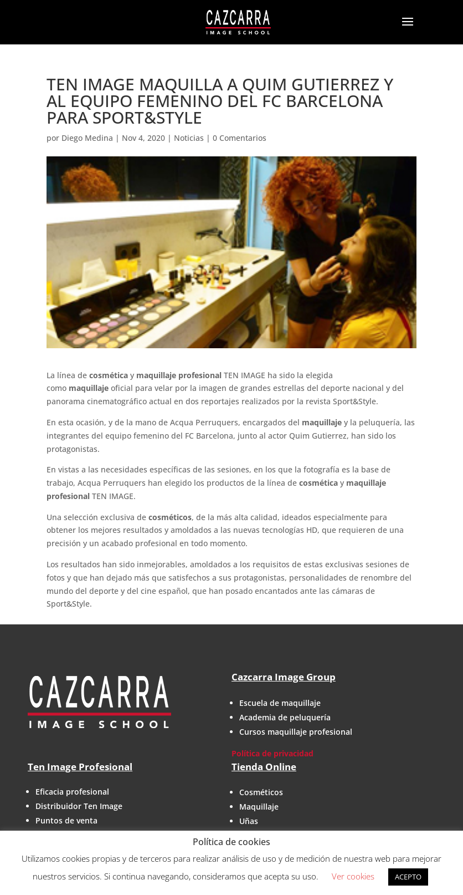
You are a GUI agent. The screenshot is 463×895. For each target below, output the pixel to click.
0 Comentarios (239, 138)
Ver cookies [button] (353, 876)
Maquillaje (259, 806)
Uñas (248, 821)
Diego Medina (87, 138)
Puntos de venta (66, 820)
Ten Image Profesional (80, 766)
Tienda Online (264, 766)
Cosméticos (261, 792)
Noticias (189, 138)
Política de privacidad (272, 753)
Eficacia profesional (72, 791)
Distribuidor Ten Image (78, 806)
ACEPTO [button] (408, 877)
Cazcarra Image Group (284, 676)
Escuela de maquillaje (280, 703)
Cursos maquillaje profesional (295, 731)
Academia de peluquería (285, 717)
